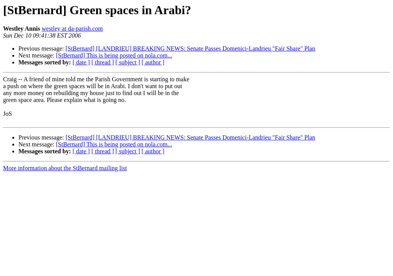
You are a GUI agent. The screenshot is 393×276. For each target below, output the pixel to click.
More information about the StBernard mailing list (65, 168)
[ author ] (153, 62)
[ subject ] (128, 62)
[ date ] (81, 62)
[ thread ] (102, 62)
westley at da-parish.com (72, 28)
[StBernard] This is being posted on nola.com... (114, 55)
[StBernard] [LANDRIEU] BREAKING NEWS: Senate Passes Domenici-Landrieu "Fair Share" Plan (190, 48)
